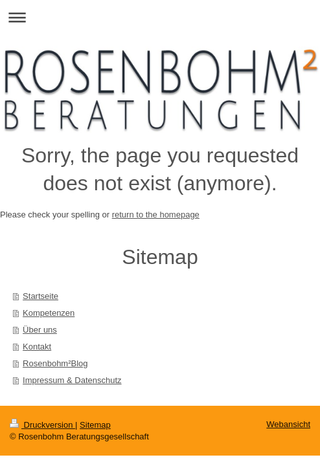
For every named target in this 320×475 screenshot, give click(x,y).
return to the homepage (156, 214)
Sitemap (95, 425)
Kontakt (37, 346)
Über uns (40, 330)
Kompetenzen (48, 313)
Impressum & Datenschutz (72, 380)
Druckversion (42, 425)
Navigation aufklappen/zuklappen (160, 17)
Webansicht (288, 424)
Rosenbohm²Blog (55, 363)
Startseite (40, 296)
